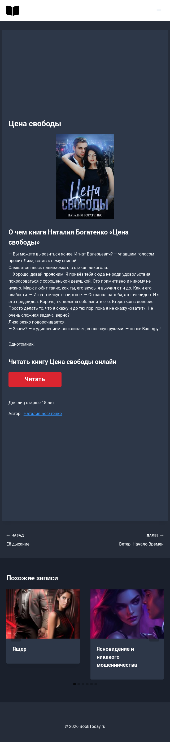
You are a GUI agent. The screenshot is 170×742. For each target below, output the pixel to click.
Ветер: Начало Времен (126, 539)
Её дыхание (43, 539)
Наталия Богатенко (43, 413)
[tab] (74, 684)
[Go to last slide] (16, 634)
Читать (34, 379)
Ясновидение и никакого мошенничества (117, 657)
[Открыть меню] (159, 10)
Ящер (20, 649)
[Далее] (154, 634)
